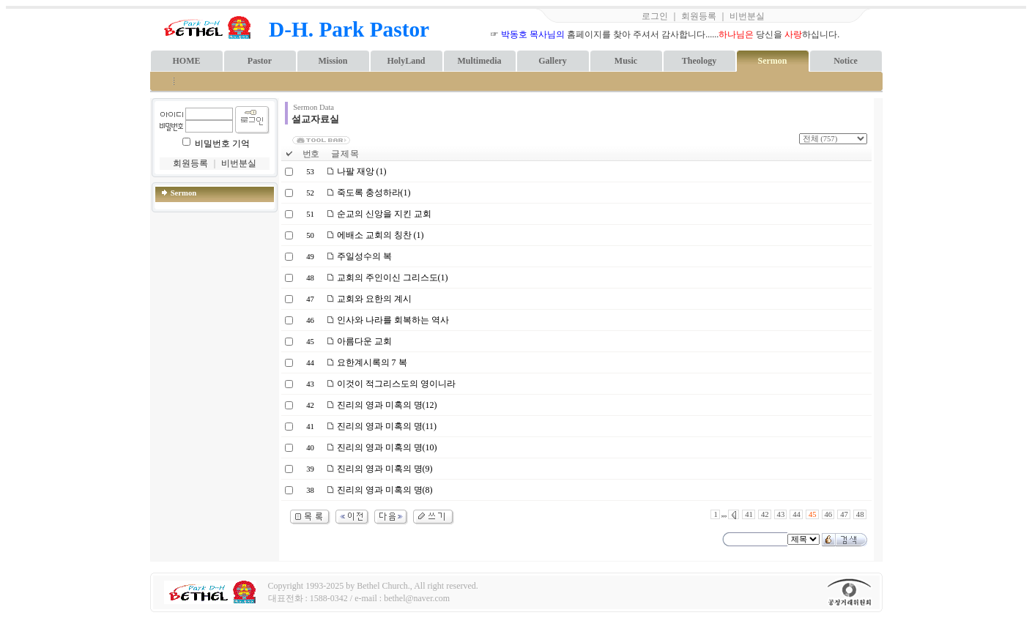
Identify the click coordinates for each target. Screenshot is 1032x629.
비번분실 (747, 16)
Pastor (260, 61)
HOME (187, 61)
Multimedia (480, 61)
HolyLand (406, 61)
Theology (699, 61)
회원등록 (698, 16)
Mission (332, 61)
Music (626, 61)
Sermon (772, 61)
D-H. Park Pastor (349, 29)
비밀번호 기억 (222, 143)
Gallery (552, 61)
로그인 (655, 16)
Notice (846, 61)
